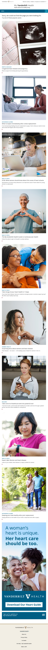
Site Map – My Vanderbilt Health (24, 643)
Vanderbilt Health (24, 631)
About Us (24, 634)
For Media (24, 640)
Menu (2, 11)
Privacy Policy (24, 637)
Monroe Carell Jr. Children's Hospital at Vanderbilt (34, 1)
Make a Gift (24, 646)
